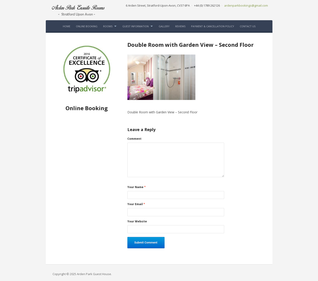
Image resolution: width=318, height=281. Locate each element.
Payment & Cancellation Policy (212, 26)
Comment (134, 139)
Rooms (107, 26)
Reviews (180, 26)
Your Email (136, 204)
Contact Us (247, 26)
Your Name (136, 187)
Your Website (137, 221)
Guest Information (135, 26)
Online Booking (86, 26)
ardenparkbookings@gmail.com (246, 5)
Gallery (164, 26)
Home (66, 26)
